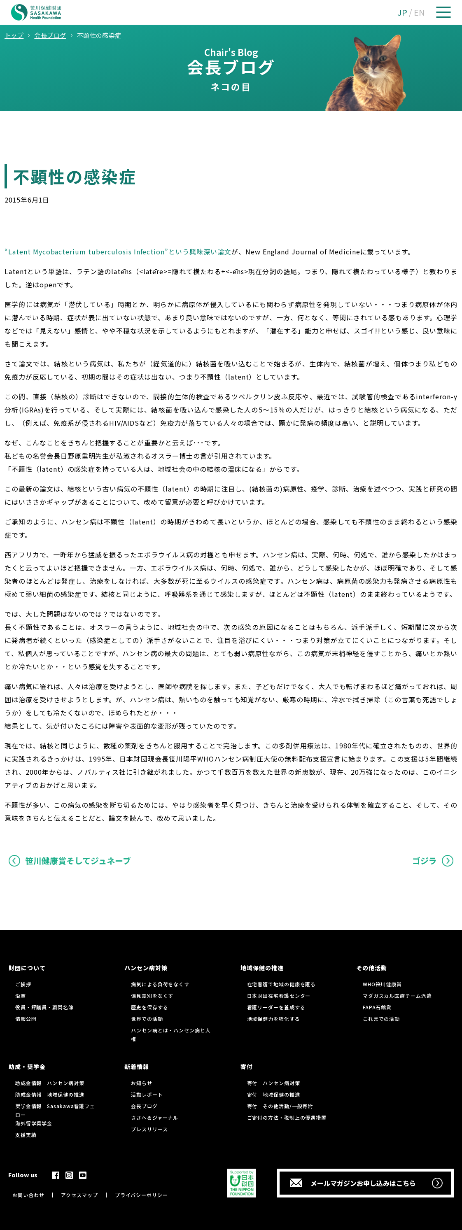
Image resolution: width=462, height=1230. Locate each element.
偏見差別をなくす (152, 995)
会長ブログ (144, 1105)
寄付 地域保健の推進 (273, 1094)
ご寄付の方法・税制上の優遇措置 (287, 1117)
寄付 (246, 1066)
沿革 (20, 995)
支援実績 (26, 1134)
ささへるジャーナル (154, 1117)
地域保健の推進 (262, 968)
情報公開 (26, 1018)
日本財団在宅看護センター (279, 995)
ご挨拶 (23, 984)
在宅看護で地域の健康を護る (281, 984)
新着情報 (136, 1066)
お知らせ (141, 1082)
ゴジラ (424, 861)
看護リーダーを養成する (276, 1007)
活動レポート (147, 1094)
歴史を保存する (149, 1007)
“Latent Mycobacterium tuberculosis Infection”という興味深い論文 (118, 251)
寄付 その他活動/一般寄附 (280, 1105)
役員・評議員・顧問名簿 (44, 1007)
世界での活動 (147, 1018)
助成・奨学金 (27, 1066)
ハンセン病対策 (146, 968)
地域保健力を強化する (273, 1018)
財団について (27, 968)
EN (419, 12)
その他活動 (371, 968)
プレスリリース (149, 1128)
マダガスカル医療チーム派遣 (397, 995)
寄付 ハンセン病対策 (273, 1082)
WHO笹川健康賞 (382, 984)
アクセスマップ (79, 1194)
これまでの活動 (381, 1018)
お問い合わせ (28, 1194)
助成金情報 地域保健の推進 (49, 1094)
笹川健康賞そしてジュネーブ (78, 861)
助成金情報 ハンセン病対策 (49, 1082)
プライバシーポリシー (141, 1194)
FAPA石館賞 (377, 1007)
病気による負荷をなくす (160, 984)
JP (402, 12)
